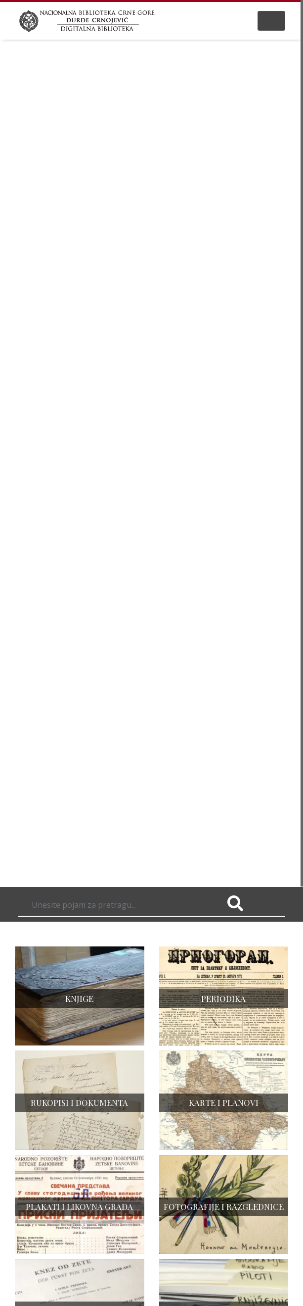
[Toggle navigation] (271, 21)
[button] (22, 457)
